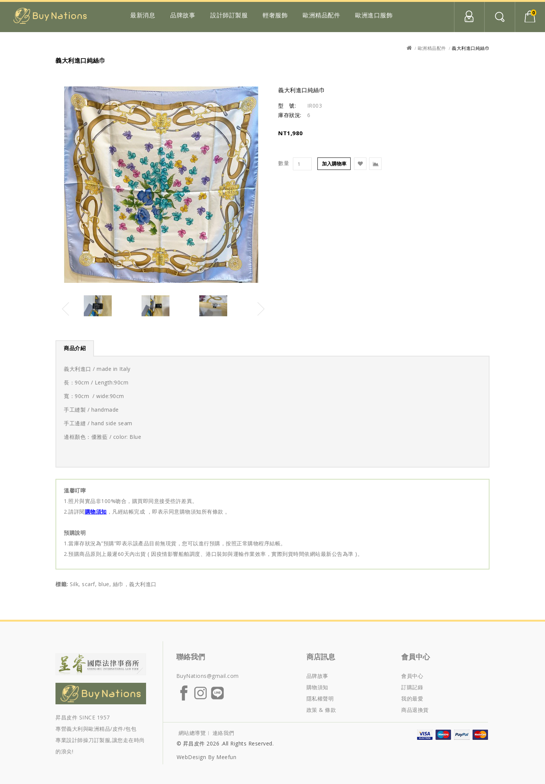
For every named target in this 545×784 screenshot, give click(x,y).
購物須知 (96, 511)
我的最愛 (412, 698)
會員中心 (469, 17)
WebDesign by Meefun (207, 757)
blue (104, 584)
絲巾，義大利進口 (135, 584)
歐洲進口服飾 (374, 15)
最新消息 (142, 15)
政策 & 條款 (321, 709)
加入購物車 (334, 163)
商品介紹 (75, 348)
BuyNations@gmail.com (207, 675)
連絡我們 (223, 732)
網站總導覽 (192, 732)
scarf (88, 584)
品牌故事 (182, 15)
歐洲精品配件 (321, 15)
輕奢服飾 (275, 15)
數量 (283, 163)
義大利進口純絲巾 (471, 48)
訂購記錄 (412, 687)
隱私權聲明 (320, 698)
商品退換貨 (415, 709)
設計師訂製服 (229, 15)
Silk (74, 584)
